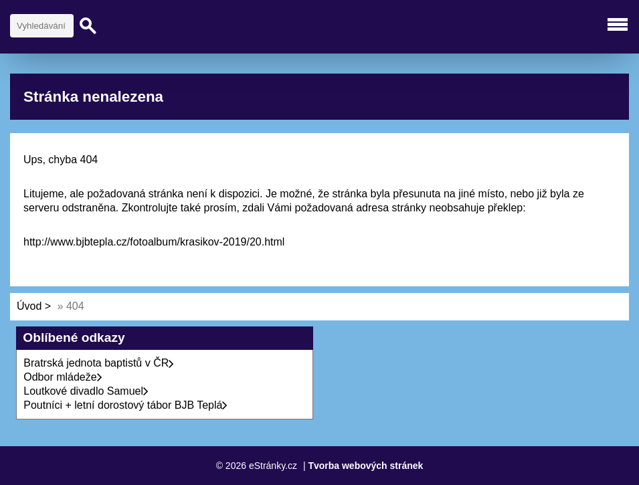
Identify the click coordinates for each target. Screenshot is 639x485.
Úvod (29, 306)
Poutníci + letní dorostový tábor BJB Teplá (125, 405)
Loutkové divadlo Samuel (86, 391)
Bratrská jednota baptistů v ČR (98, 363)
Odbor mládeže (62, 377)
